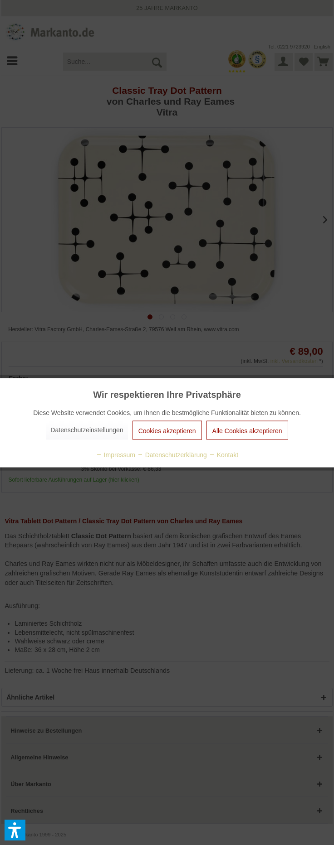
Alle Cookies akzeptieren (247, 430)
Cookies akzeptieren (167, 430)
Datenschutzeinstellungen (86, 429)
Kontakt (223, 454)
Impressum (115, 454)
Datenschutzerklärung (172, 454)
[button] (15, 830)
